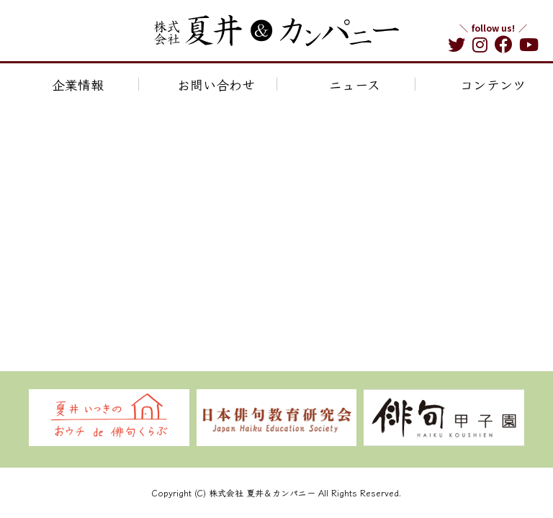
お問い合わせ (216, 84)
